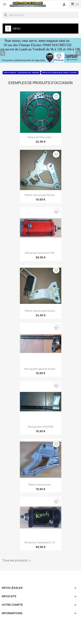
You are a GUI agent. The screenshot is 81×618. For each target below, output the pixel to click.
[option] (40, 50)
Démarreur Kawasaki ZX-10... (41, 542)
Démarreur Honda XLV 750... (40, 252)
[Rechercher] (40, 15)
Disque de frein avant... (40, 137)
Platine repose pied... (40, 484)
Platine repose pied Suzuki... (40, 195)
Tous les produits (17, 561)
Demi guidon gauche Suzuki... (40, 368)
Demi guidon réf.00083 (40, 426)
